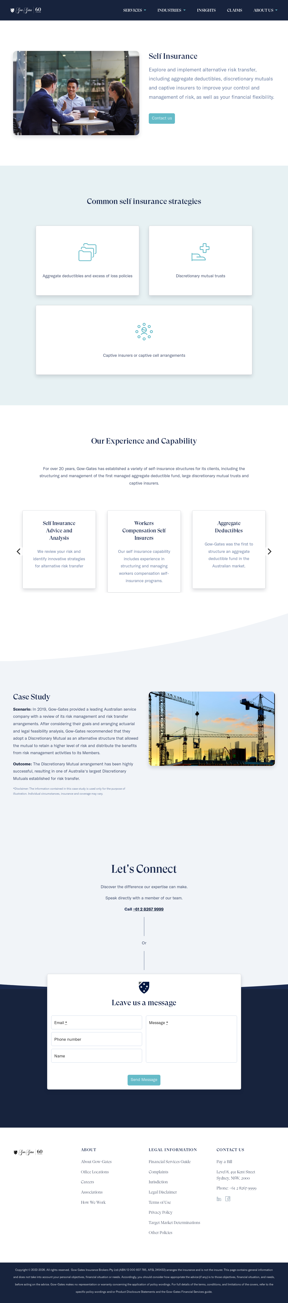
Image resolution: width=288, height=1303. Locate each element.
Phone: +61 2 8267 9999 (236, 1188)
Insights (206, 10)
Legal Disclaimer (163, 1192)
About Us (263, 10)
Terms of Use (160, 1202)
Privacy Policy (161, 1212)
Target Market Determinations (174, 1222)
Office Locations (95, 1171)
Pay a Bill (224, 1161)
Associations (92, 1192)
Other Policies (160, 1232)
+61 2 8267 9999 (148, 909)
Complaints (158, 1171)
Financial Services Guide (170, 1161)
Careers (87, 1181)
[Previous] (19, 551)
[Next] (269, 551)
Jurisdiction (158, 1181)
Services (133, 10)
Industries (170, 10)
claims (234, 10)
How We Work (93, 1202)
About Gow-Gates (96, 1161)
